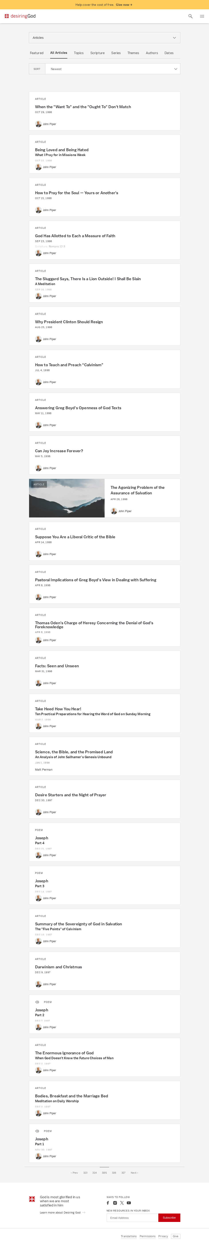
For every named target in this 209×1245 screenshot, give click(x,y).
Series (116, 53)
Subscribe (169, 1217)
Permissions (147, 1236)
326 (114, 1173)
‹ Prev (74, 1173)
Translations (129, 1236)
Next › (134, 1173)
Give (176, 1236)
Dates (169, 53)
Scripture (97, 53)
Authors (152, 53)
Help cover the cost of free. (104, 5)
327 (123, 1173)
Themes (133, 53)
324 (94, 1173)
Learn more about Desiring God (63, 1212)
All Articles (58, 53)
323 (85, 1173)
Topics (79, 53)
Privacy (163, 1236)
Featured (37, 53)
